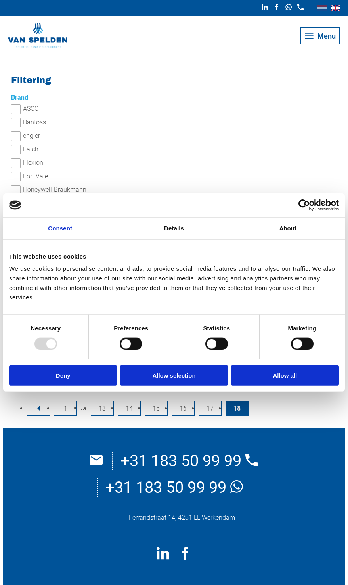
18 (237, 408)
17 (210, 408)
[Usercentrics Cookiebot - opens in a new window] (304, 205)
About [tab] (287, 227)
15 (156, 408)
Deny (63, 375)
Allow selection (173, 375)
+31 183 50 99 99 (189, 461)
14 (129, 408)
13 (102, 408)
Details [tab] (174, 227)
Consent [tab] (60, 227)
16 (183, 408)
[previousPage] (38, 408)
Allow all (285, 375)
